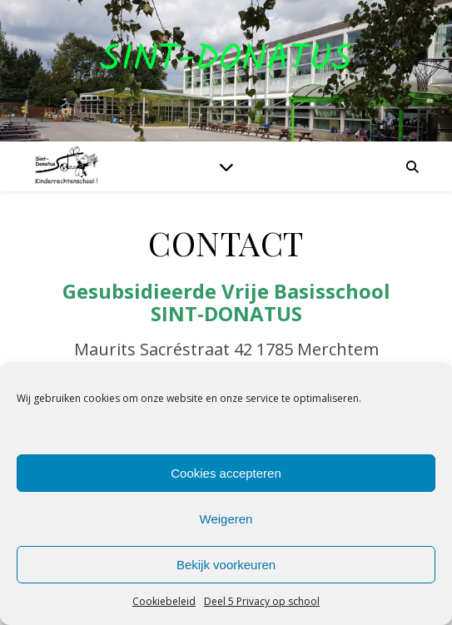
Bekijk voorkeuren (226, 565)
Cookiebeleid (164, 601)
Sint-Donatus (226, 60)
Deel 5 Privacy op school (262, 601)
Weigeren (226, 519)
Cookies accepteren (226, 473)
